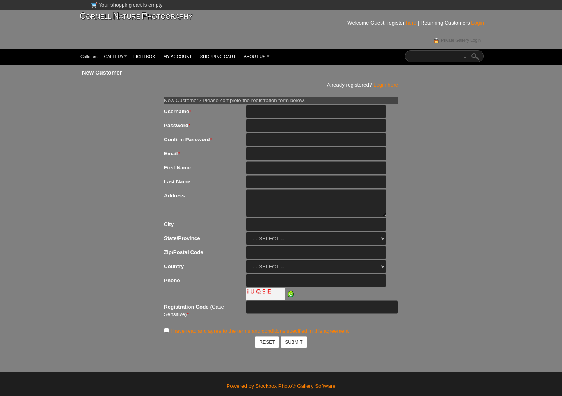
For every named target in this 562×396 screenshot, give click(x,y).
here (411, 23)
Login (477, 23)
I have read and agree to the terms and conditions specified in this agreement (260, 331)
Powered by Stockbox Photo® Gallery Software (280, 386)
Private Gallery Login (461, 40)
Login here (385, 85)
